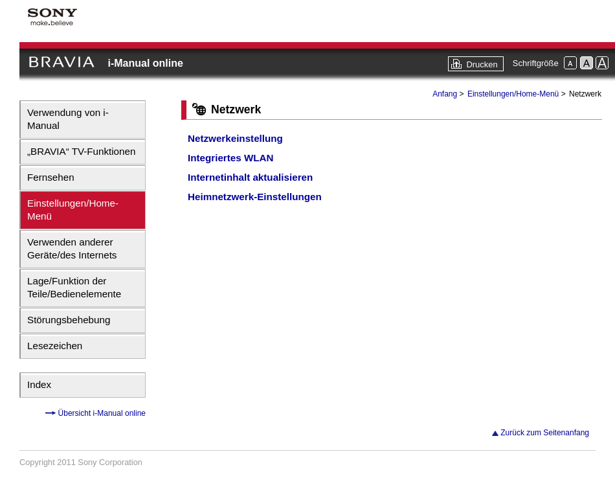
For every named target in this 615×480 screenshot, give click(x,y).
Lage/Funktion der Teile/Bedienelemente (74, 287)
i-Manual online (145, 63)
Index (39, 384)
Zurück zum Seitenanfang (544, 432)
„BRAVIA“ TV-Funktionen (81, 151)
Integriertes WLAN (230, 157)
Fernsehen (50, 177)
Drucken (481, 64)
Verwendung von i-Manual (68, 119)
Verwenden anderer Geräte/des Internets (72, 248)
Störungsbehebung (68, 319)
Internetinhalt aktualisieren (250, 177)
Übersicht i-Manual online (101, 413)
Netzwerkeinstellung (235, 138)
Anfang (444, 93)
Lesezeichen (54, 345)
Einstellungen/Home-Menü (72, 210)
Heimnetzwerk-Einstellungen (255, 196)
